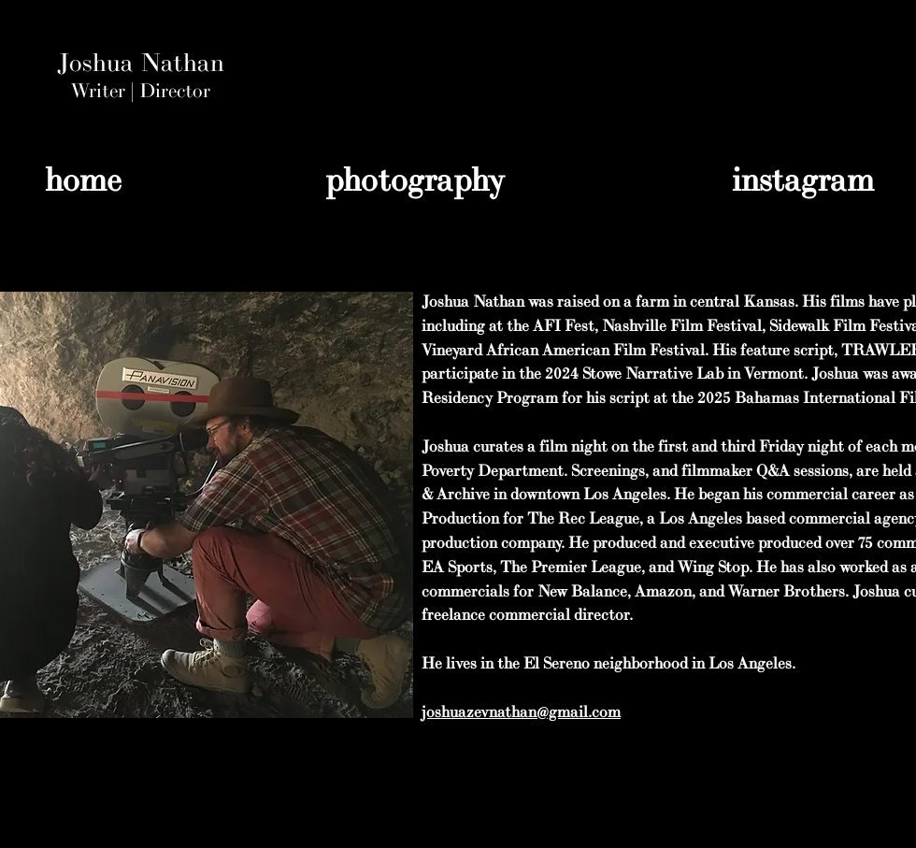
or (201, 91)
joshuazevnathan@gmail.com (521, 712)
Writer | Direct (132, 91)
